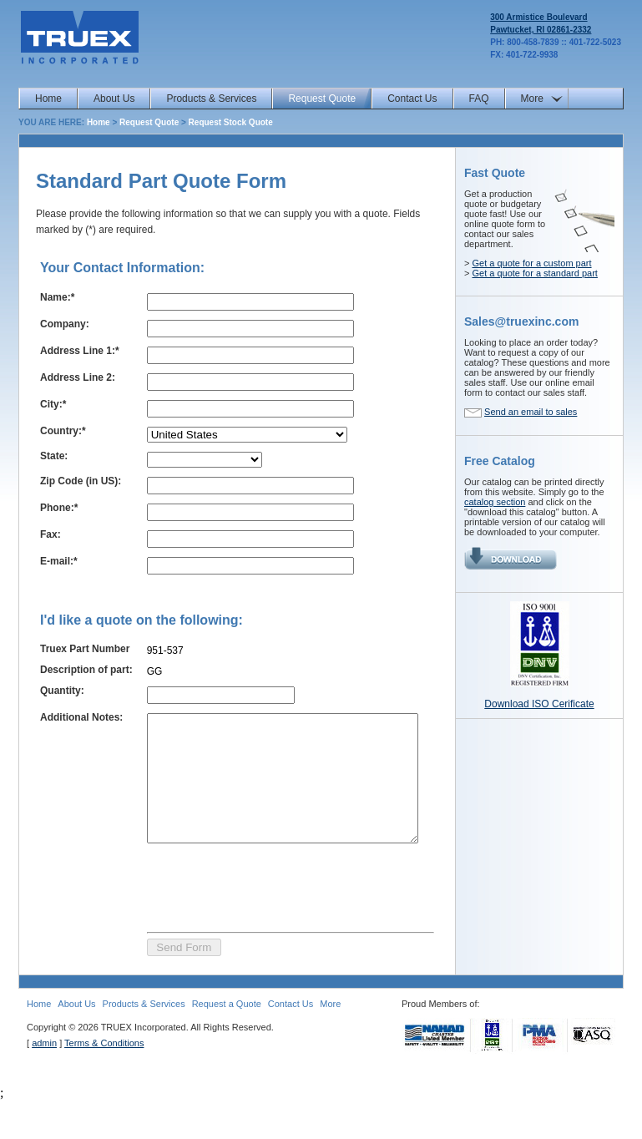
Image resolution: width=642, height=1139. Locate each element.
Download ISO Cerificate (539, 704)
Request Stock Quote (231, 122)
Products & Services (211, 98)
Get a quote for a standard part (534, 273)
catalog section (494, 502)
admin (44, 1081)
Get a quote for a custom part (531, 263)
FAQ (479, 98)
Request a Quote (226, 1042)
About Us (114, 98)
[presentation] (258, 923)
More (532, 98)
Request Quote (322, 98)
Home (48, 98)
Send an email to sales (530, 412)
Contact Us (412, 98)
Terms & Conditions (104, 1081)
